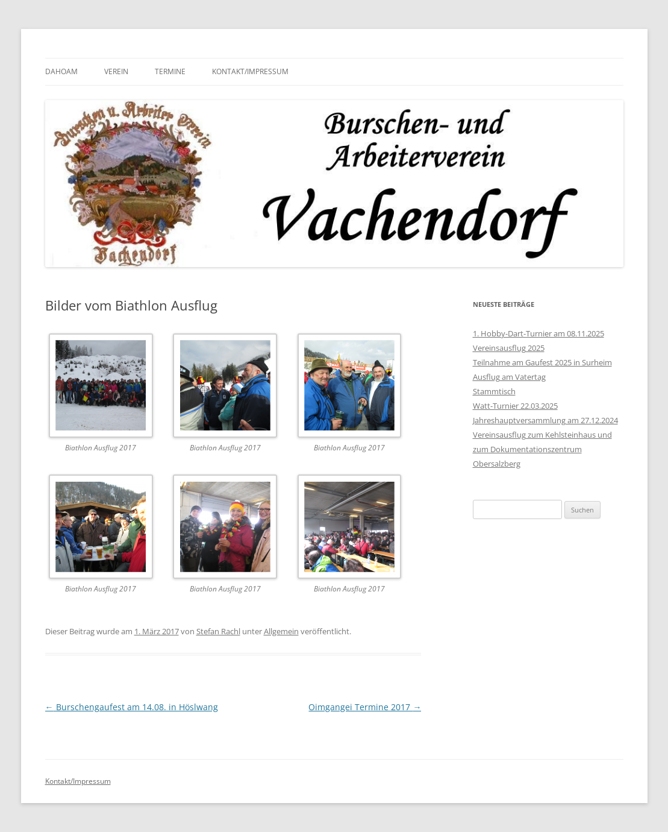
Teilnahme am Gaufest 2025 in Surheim (542, 362)
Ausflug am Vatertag (509, 376)
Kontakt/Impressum (250, 71)
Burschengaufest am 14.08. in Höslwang (131, 707)
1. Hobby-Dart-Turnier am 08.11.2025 (538, 333)
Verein (116, 71)
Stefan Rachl (218, 631)
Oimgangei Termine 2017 (364, 707)
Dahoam (61, 71)
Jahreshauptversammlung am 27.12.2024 (545, 420)
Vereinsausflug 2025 (509, 347)
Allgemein (281, 631)
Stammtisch (494, 391)
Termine (170, 71)
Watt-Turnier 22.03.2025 (515, 405)
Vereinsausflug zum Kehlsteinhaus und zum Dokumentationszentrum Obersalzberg (542, 449)
